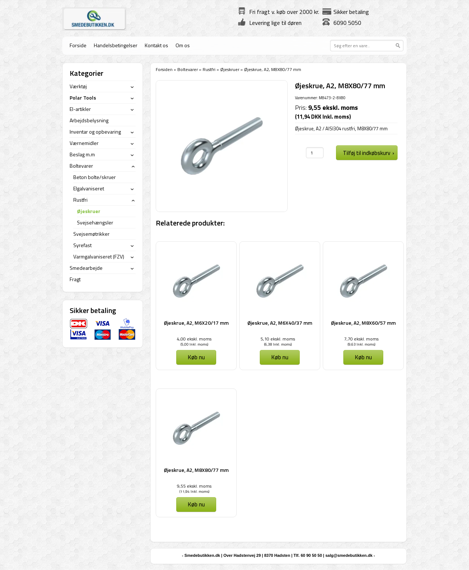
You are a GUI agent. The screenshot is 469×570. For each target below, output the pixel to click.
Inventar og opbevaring (95, 131)
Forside (78, 45)
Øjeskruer (229, 69)
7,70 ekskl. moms (361, 338)
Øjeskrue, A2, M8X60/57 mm (363, 323)
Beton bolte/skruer (94, 177)
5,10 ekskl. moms (278, 338)
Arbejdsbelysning (89, 120)
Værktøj (78, 86)
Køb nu (196, 357)
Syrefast (82, 245)
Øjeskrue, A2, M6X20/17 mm (196, 323)
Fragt (75, 279)
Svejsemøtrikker (91, 234)
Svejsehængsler (95, 222)
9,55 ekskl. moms (194, 486)
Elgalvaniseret (88, 188)
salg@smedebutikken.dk (349, 555)
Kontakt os (156, 45)
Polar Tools (83, 97)
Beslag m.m (82, 154)
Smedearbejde (86, 268)
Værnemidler (84, 143)
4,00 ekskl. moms (194, 338)
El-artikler (80, 109)
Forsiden (164, 69)
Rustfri (209, 69)
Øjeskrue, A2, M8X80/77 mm (196, 470)
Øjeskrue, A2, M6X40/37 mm (279, 323)
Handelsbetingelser (115, 45)
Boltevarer (187, 69)
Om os (183, 45)
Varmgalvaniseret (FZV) (98, 256)
